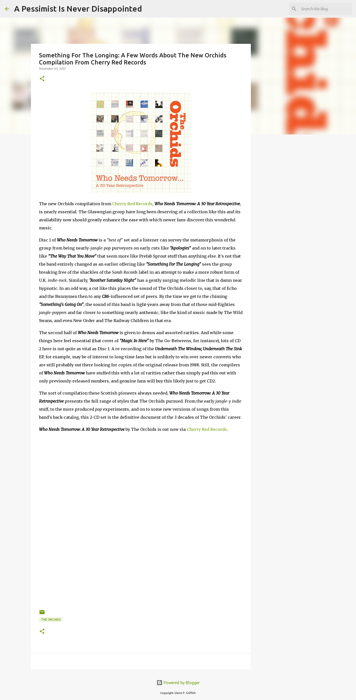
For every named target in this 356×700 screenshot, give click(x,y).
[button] (42, 79)
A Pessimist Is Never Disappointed (78, 8)
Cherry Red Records (132, 203)
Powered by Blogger (178, 682)
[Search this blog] (325, 9)
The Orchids (51, 619)
